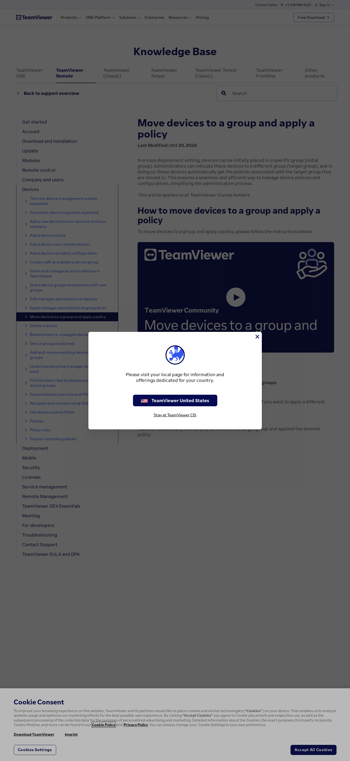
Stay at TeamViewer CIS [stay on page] (175, 415)
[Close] (257, 336)
